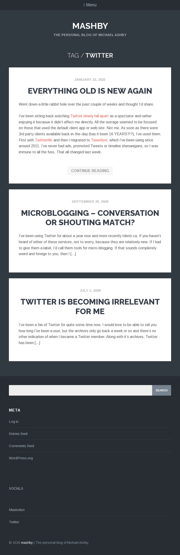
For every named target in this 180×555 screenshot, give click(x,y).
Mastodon (17, 510)
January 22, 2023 (90, 79)
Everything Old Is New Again (90, 91)
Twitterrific (43, 140)
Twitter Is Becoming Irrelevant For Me (90, 306)
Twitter (14, 522)
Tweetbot (99, 140)
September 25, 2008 (90, 201)
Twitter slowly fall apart (89, 116)
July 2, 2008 (90, 290)
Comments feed (21, 446)
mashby (90, 26)
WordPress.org (21, 458)
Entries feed (18, 434)
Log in (14, 421)
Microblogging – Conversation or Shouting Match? (90, 217)
